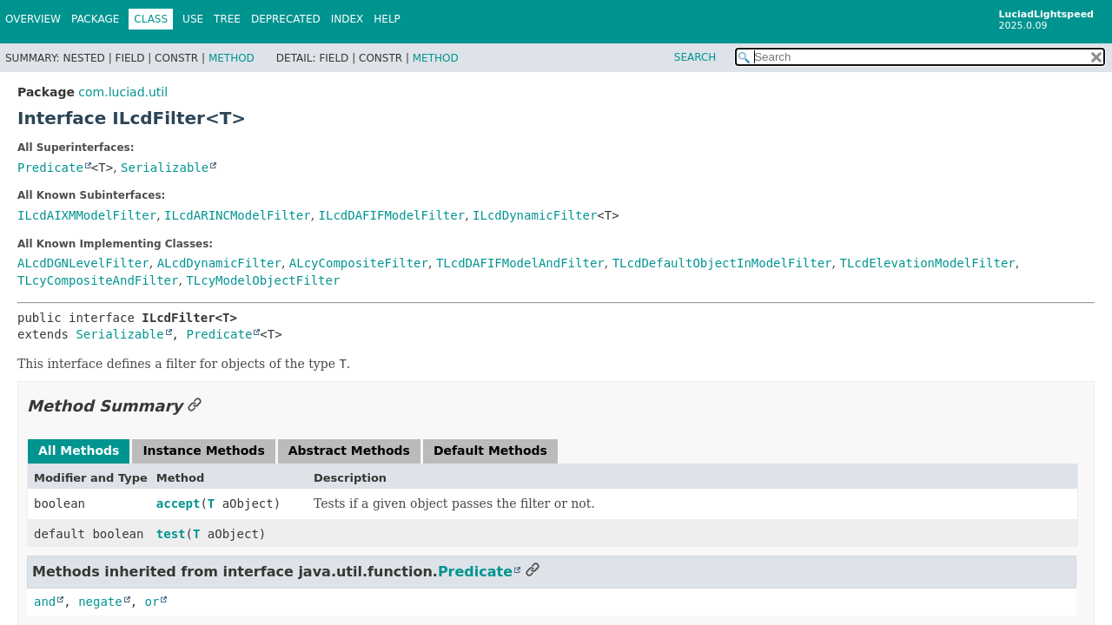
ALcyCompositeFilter (358, 263)
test (171, 534)
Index (347, 19)
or (152, 602)
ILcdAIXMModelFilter (86, 215)
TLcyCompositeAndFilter (97, 280)
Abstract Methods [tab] (349, 450)
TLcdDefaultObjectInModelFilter (722, 263)
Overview (33, 19)
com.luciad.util (123, 92)
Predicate (50, 167)
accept (178, 503)
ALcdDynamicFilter (219, 263)
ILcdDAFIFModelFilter (392, 215)
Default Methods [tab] (490, 450)
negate (100, 602)
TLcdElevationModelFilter (927, 263)
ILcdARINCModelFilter (237, 215)
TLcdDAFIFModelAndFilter (520, 263)
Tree (227, 19)
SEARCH (695, 57)
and (45, 602)
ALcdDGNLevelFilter (83, 263)
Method (231, 58)
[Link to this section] (195, 406)
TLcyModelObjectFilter (263, 280)
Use (192, 19)
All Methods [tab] (78, 450)
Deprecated (286, 19)
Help (387, 19)
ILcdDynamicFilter (535, 215)
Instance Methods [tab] (203, 450)
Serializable (164, 167)
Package (95, 19)
